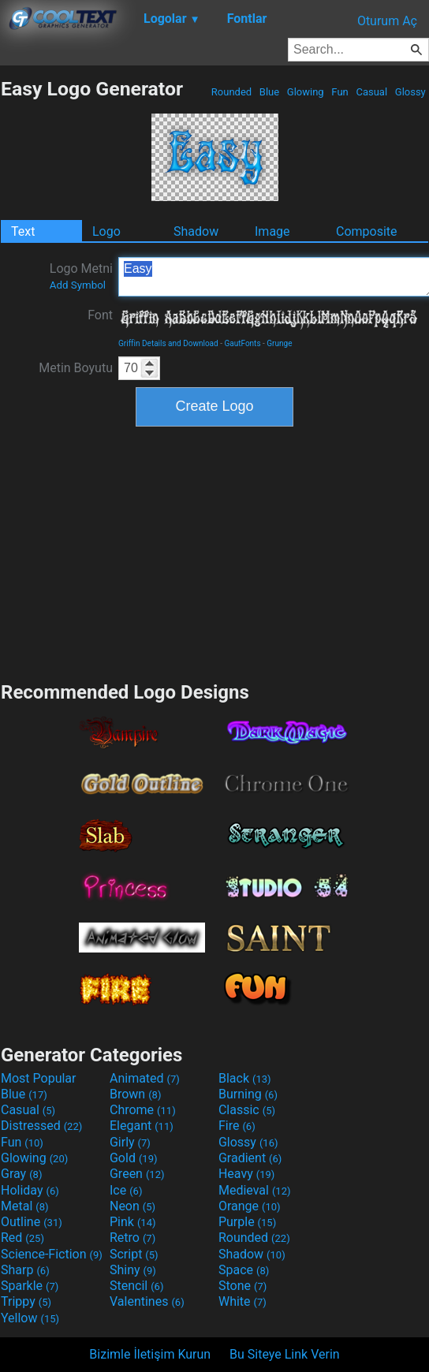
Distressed (41, 1125)
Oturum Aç (387, 20)
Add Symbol (78, 285)
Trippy (26, 1301)
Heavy (246, 1173)
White (242, 1301)
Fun (340, 92)
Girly (130, 1142)
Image (272, 231)
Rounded (232, 92)
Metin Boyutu (76, 367)
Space (243, 1269)
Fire (237, 1125)
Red (22, 1237)
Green (137, 1173)
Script (134, 1254)
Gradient (250, 1157)
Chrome (143, 1109)
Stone (242, 1285)
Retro (132, 1237)
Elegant (141, 1125)
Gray (21, 1173)
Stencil (136, 1285)
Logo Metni (81, 276)
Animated (145, 1078)
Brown (135, 1094)
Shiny (133, 1269)
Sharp (25, 1269)
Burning (248, 1094)
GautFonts (242, 343)
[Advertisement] (214, 552)
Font (100, 315)
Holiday (30, 1190)
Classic (246, 1109)
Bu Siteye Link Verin (284, 1354)
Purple (247, 1221)
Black (244, 1078)
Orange (249, 1206)
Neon (132, 1206)
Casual (371, 92)
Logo (106, 231)
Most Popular (38, 1078)
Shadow (195, 231)
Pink (133, 1221)
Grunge (279, 343)
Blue (269, 92)
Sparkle (29, 1285)
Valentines (147, 1301)
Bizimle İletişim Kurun (150, 1354)
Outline (31, 1221)
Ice (126, 1190)
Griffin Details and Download (168, 343)
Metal (25, 1206)
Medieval (254, 1190)
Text (23, 231)
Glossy (410, 92)
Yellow (30, 1317)
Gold (134, 1157)
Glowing (305, 92)
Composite (366, 231)
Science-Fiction (52, 1254)
